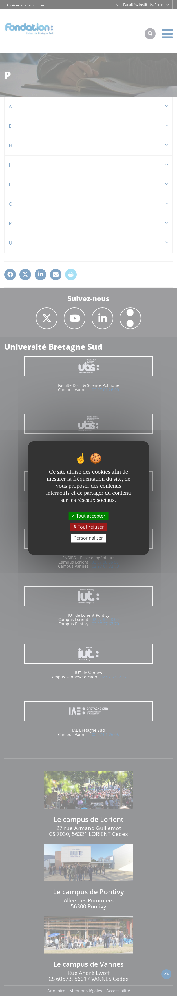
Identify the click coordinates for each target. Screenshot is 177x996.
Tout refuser (88, 527)
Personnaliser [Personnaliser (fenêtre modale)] (88, 538)
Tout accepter (88, 516)
